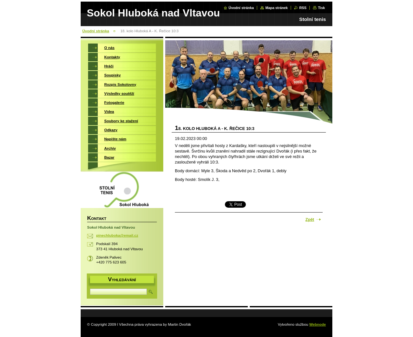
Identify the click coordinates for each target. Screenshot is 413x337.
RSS (302, 8)
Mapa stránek (276, 8)
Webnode (317, 324)
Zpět (310, 219)
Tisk (321, 8)
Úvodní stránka (241, 8)
